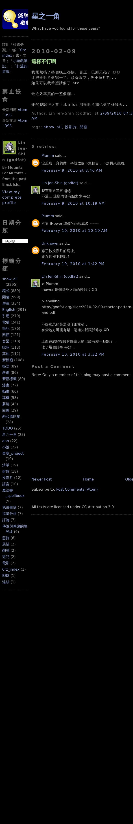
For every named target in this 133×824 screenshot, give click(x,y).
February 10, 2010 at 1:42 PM (73, 264)
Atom (22, 110)
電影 (5, 563)
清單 (5, 465)
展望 (5, 544)
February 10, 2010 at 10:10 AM (74, 230)
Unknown (49, 243)
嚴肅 (5, 372)
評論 (5, 520)
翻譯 (5, 550)
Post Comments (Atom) (77, 489)
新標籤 (7, 360)
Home (88, 479)
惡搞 (5, 538)
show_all (9, 279)
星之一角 (9, 434)
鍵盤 (5, 471)
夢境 (5, 404)
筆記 (5, 328)
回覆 (5, 410)
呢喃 (5, 347)
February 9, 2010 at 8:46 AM (71, 170)
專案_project (13, 453)
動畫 (5, 391)
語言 (5, 484)
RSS (7, 115)
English (8, 310)
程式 (5, 291)
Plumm (47, 155)
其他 (5, 354)
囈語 (5, 366)
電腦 (5, 322)
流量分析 (9, 514)
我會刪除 (9, 507)
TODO (7, 428)
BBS (5, 576)
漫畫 (5, 385)
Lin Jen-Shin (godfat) (59, 183)
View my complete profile (12, 197)
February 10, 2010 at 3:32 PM (73, 354)
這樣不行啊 (43, 61)
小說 (5, 447)
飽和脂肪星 (11, 416)
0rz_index (11, 569)
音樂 (5, 341)
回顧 (5, 335)
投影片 (7, 478)
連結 (5, 582)
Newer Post (41, 479)
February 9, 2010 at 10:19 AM (73, 203)
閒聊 (5, 297)
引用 (5, 316)
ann (5, 441)
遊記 (5, 557)
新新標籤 (9, 379)
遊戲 (5, 303)
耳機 (5, 398)
